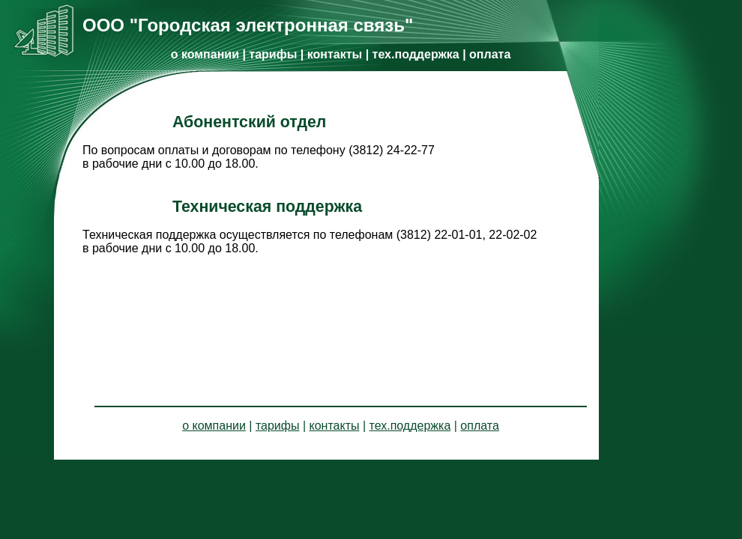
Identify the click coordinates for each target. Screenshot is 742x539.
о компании (205, 54)
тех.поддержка (415, 54)
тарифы (273, 54)
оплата (489, 54)
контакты (334, 54)
